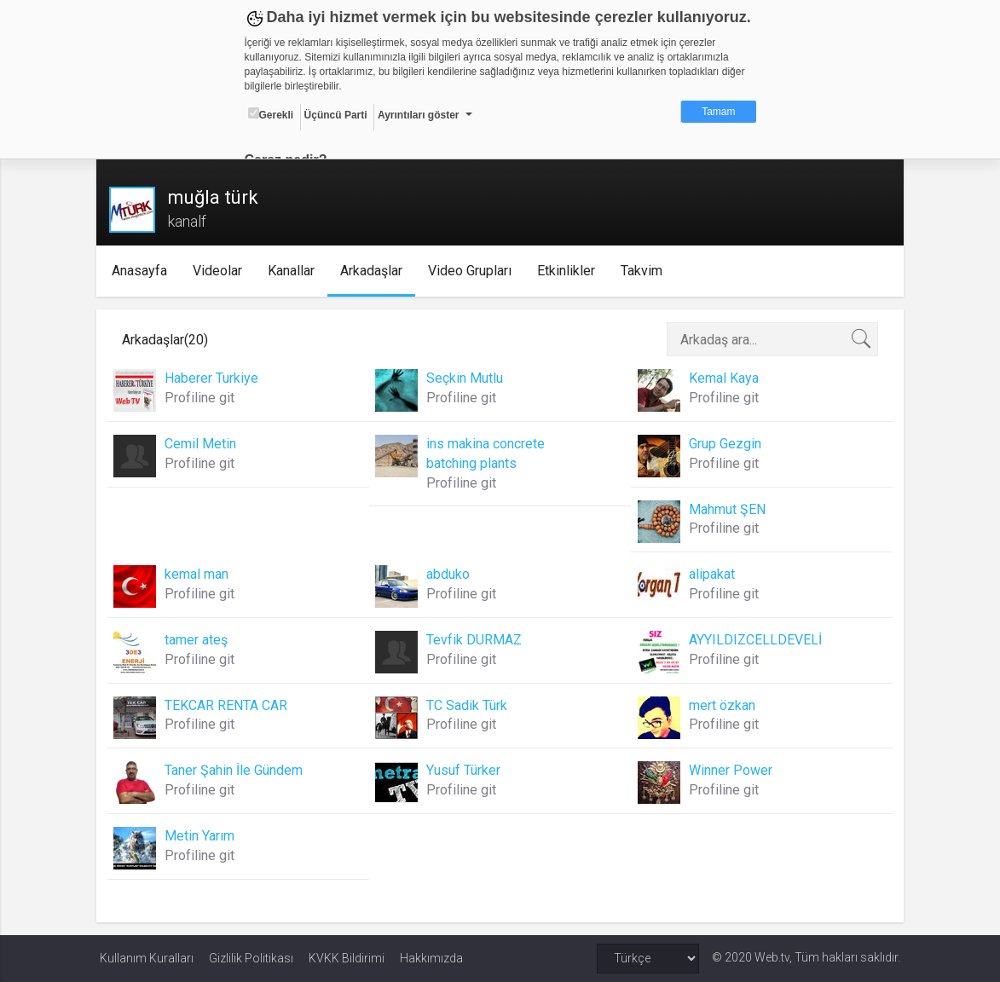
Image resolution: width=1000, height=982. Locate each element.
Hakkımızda (431, 958)
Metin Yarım (203, 836)
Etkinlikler (569, 271)
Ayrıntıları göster (419, 115)
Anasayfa (142, 271)
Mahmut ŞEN (725, 509)
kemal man (200, 574)
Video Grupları (472, 271)
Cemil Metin (204, 444)
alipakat (710, 574)
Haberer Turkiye (215, 378)
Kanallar (293, 271)
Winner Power (729, 770)
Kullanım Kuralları (147, 958)
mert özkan (720, 705)
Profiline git (203, 398)
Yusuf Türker (464, 770)
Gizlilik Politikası (251, 958)
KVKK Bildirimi (346, 958)
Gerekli (271, 114)
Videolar (220, 271)
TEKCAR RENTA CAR (229, 705)
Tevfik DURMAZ (475, 640)
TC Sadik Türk (467, 705)
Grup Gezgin (723, 444)
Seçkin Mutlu (465, 378)
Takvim (644, 271)
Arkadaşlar (374, 271)
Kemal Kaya (722, 378)
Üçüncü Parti (335, 115)
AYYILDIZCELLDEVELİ (753, 640)
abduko (449, 574)
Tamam (718, 112)
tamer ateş (199, 640)
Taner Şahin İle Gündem (237, 770)
